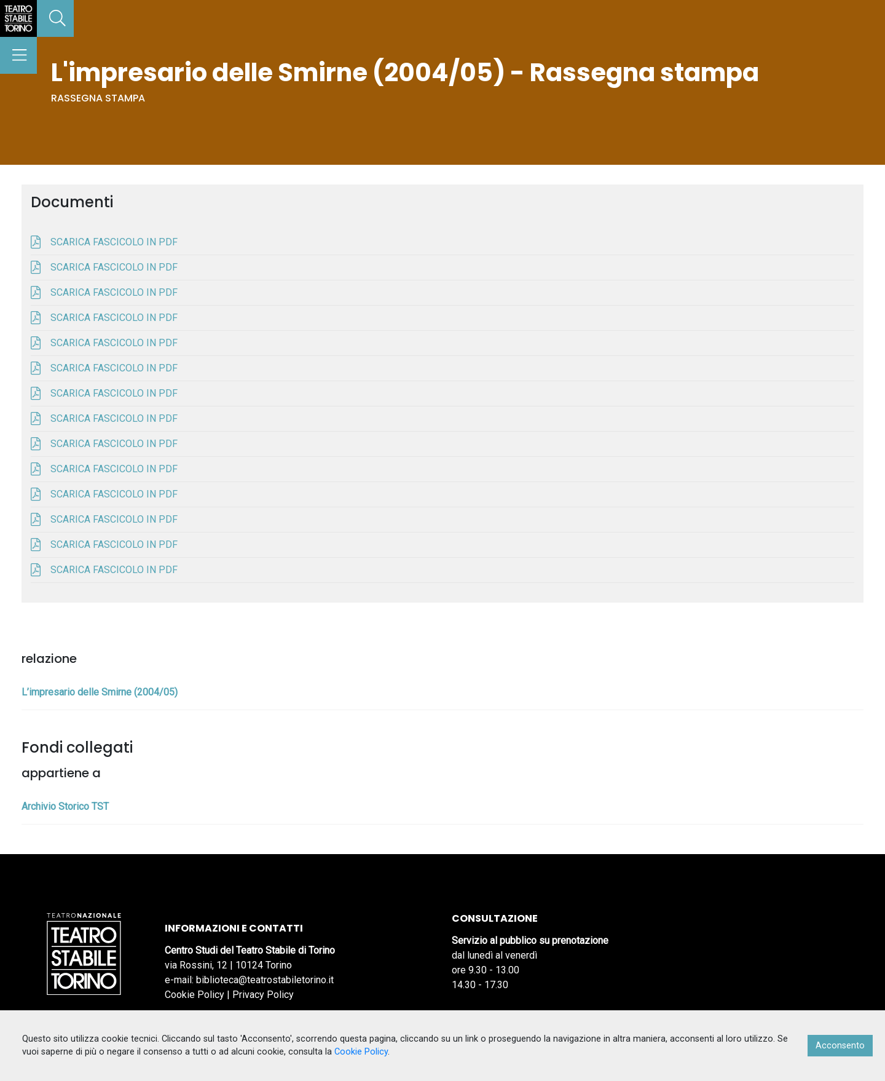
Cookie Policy (194, 994)
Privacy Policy (263, 994)
